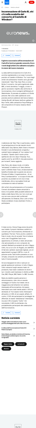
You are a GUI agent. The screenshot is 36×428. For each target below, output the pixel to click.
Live (31, 2)
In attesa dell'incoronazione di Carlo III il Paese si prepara (14, 328)
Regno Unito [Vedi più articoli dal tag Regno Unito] (8, 344)
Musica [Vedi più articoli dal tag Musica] (6, 348)
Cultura (7, 7)
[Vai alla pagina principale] (7, 2)
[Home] (2, 7)
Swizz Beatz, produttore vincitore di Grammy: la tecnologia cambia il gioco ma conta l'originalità (16, 335)
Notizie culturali (15, 7)
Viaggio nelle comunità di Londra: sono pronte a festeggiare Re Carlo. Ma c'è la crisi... (16, 322)
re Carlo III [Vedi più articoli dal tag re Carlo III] (21, 344)
